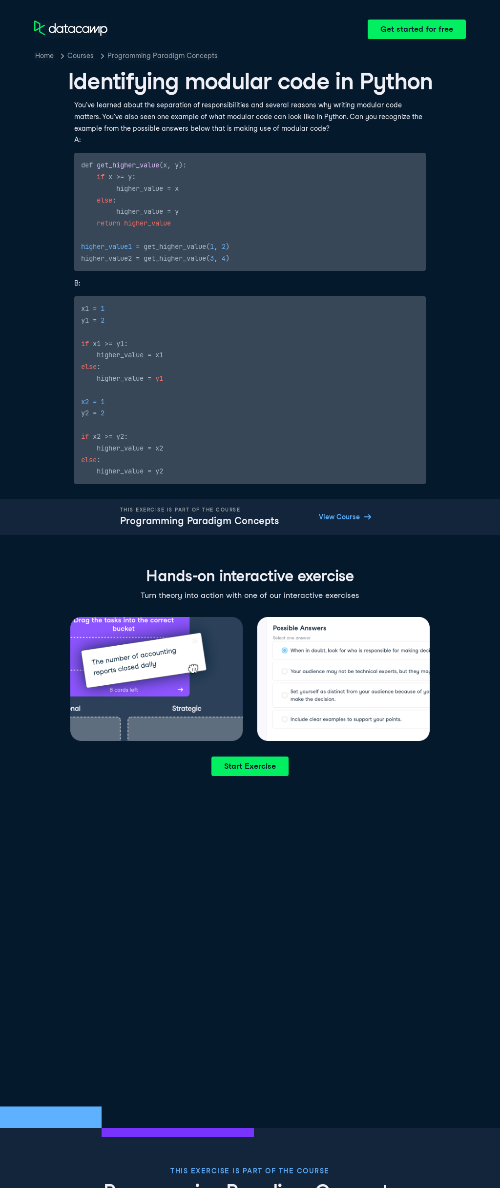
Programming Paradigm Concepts (162, 56)
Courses (80, 56)
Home (44, 56)
